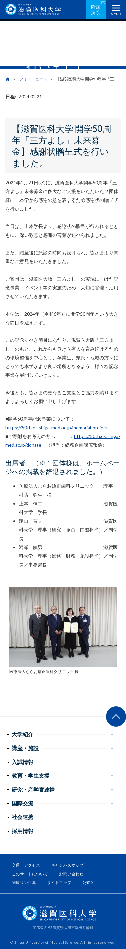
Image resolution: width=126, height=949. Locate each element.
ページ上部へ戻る (116, 716)
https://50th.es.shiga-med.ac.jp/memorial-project (56, 427)
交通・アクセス (26, 865)
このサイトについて (30, 873)
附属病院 (95, 9)
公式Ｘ (88, 882)
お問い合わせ (71, 873)
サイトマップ (59, 882)
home (7, 79)
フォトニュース (33, 78)
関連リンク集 (24, 882)
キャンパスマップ (67, 865)
